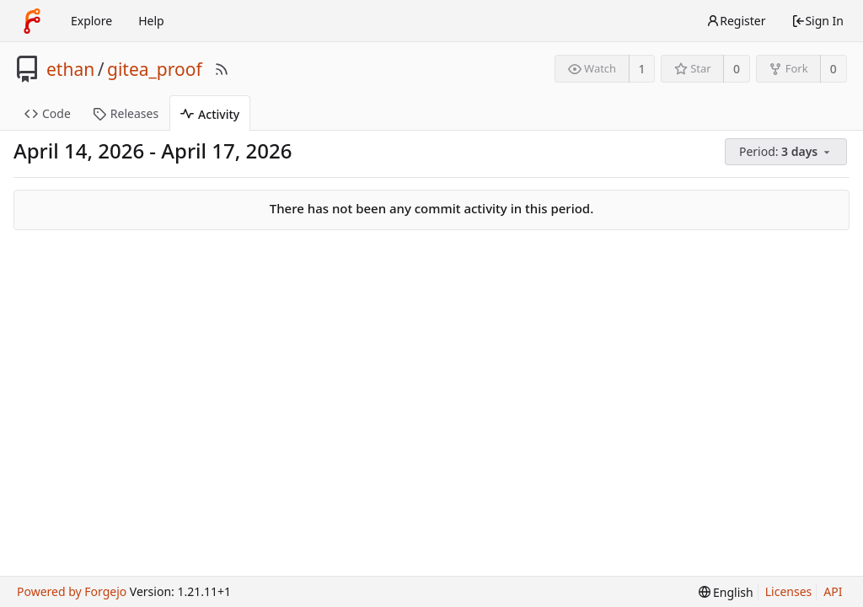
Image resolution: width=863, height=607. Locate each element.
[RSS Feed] (221, 69)
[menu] (787, 152)
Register (735, 21)
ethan (70, 69)
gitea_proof (154, 69)
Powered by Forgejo (71, 591)
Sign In (817, 21)
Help (151, 21)
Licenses (788, 591)
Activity (209, 114)
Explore (91, 21)
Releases (125, 113)
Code (47, 113)
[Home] (32, 21)
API (832, 591)
